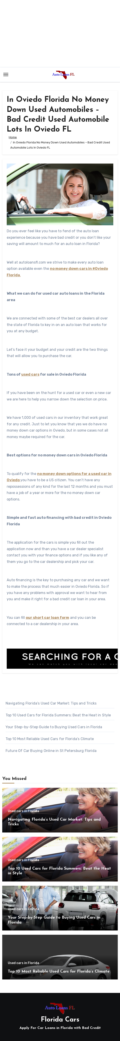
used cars (30, 374)
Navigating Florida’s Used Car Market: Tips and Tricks (51, 703)
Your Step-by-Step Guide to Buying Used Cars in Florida (54, 727)
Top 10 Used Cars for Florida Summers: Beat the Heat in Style (58, 715)
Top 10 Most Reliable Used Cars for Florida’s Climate (50, 739)
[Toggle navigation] (5, 74)
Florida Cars (60, 1019)
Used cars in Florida (23, 811)
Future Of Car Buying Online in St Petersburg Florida (51, 751)
